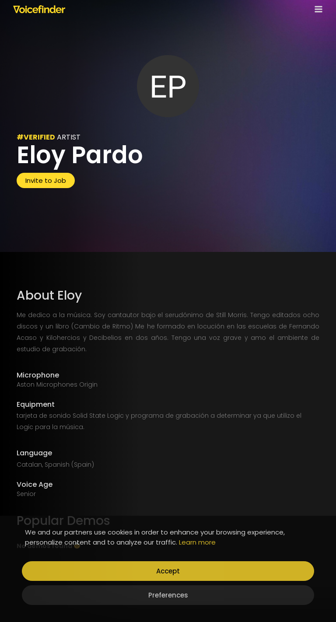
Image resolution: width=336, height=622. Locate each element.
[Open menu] (317, 9)
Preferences (168, 595)
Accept (168, 571)
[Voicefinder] (39, 9)
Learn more (197, 542)
